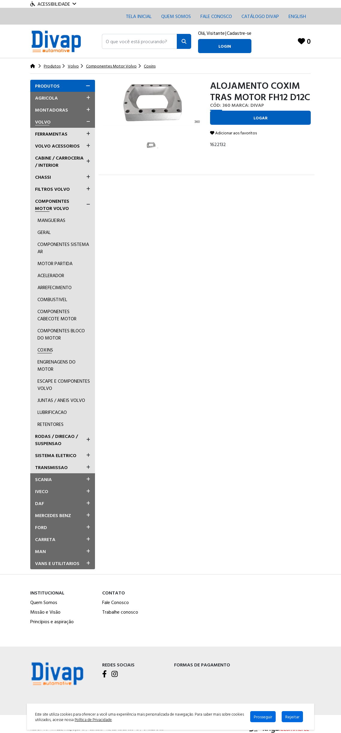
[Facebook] (104, 674)
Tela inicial (139, 16)
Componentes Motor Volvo (52, 204)
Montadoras (51, 109)
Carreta (45, 539)
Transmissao (51, 467)
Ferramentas (51, 133)
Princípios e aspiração (52, 621)
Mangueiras (51, 220)
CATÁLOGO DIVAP (260, 16)
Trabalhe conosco (120, 611)
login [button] (224, 46)
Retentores (50, 424)
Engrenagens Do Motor (56, 365)
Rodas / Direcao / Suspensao (56, 439)
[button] (139, 41)
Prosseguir (263, 717)
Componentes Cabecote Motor (56, 315)
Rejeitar (292, 717)
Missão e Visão (45, 611)
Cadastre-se (239, 33)
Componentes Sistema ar (63, 248)
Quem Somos (176, 16)
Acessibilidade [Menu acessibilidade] (53, 3)
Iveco (41, 491)
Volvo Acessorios (57, 145)
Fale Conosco (115, 602)
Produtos (47, 85)
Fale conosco (216, 16)
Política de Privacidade (93, 720)
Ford (41, 527)
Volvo (43, 121)
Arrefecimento (54, 287)
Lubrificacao (52, 412)
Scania (43, 479)
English (297, 16)
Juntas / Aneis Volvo (61, 400)
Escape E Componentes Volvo (63, 384)
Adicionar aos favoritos (233, 133)
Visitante (215, 33)
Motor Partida (55, 263)
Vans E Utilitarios (57, 563)
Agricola (46, 97)
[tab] (62, 86)
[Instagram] (114, 674)
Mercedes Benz (53, 515)
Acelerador (50, 275)
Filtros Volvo (52, 189)
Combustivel (52, 299)
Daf (39, 503)
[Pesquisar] (184, 41)
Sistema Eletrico (55, 455)
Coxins (45, 349)
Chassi (43, 177)
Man (40, 551)
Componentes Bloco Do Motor (61, 334)
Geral (44, 232)
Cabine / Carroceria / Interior (59, 161)
